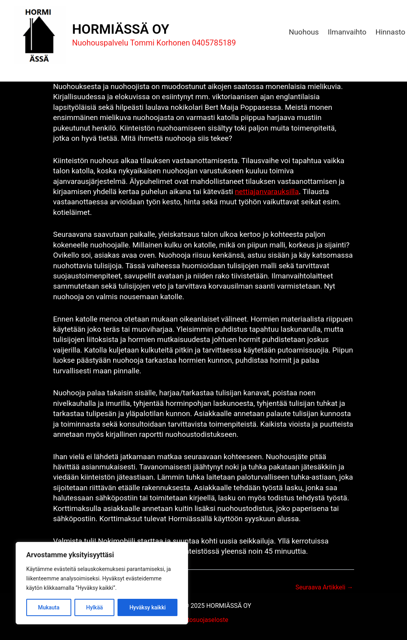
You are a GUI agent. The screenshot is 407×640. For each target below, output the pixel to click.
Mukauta (49, 607)
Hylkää (94, 607)
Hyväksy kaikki (147, 607)
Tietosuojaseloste (203, 620)
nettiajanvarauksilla (267, 191)
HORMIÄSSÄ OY (120, 29)
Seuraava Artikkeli (324, 587)
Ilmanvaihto (347, 31)
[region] (102, 583)
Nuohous (303, 31)
